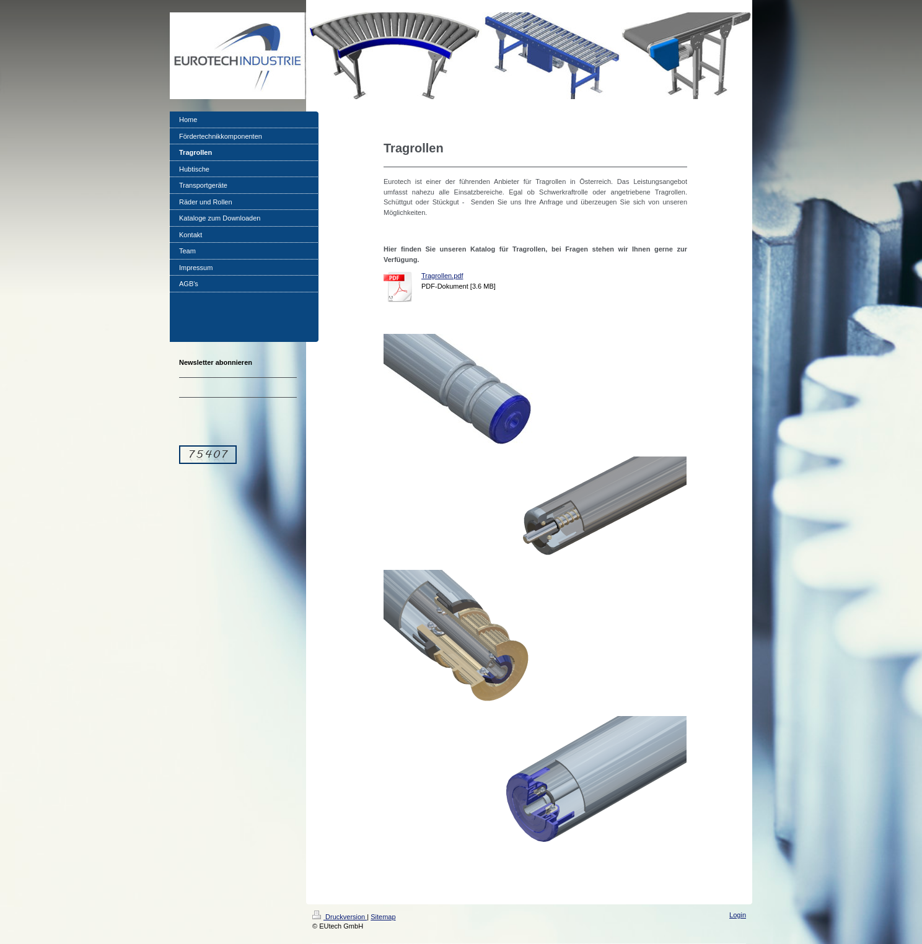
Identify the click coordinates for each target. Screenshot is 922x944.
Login (737, 915)
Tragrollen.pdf (442, 275)
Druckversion (339, 916)
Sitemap (383, 916)
